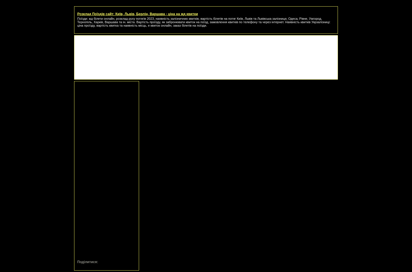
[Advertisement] (206, 51)
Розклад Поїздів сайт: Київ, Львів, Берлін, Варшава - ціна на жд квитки (137, 14)
